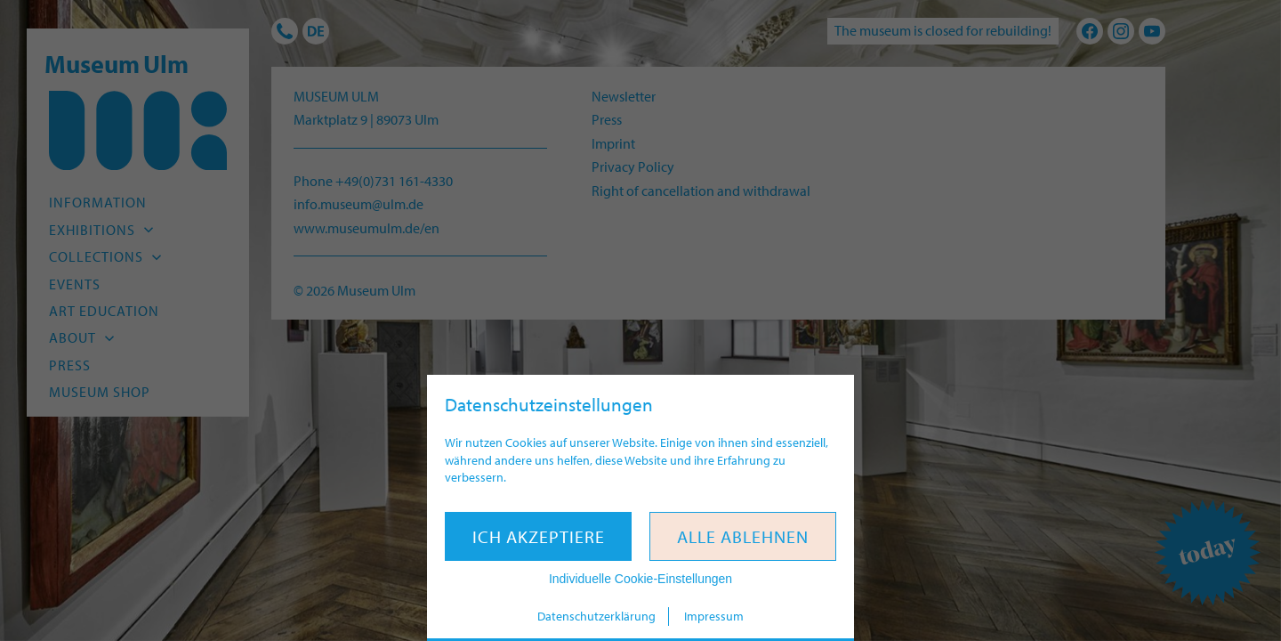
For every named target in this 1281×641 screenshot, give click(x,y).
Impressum (714, 616)
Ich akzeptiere (538, 536)
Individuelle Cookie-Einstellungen (640, 579)
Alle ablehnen (743, 536)
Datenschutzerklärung (596, 616)
